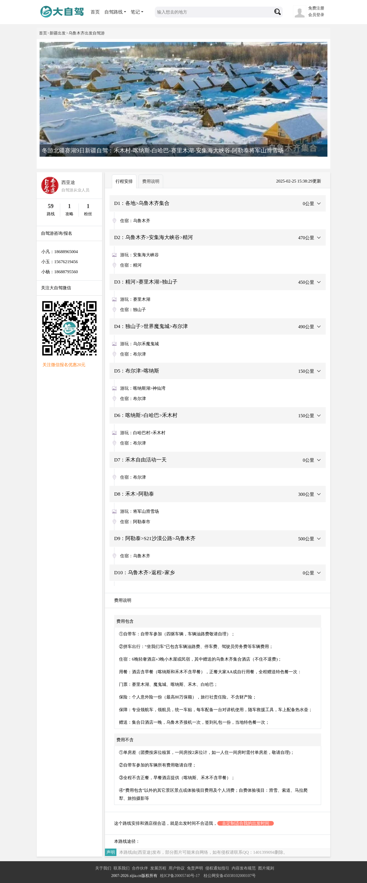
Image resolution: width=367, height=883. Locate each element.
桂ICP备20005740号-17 (180, 876)
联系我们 (122, 868)
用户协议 (177, 868)
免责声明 (195, 868)
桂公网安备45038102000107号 (230, 876)
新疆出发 (58, 33)
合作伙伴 (140, 868)
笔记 (135, 11)
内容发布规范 (244, 868)
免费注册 (316, 8)
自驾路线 (113, 11)
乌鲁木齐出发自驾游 (87, 33)
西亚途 (68, 182)
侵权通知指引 (217, 868)
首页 (95, 11)
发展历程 (158, 868)
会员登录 (316, 15)
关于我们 (103, 868)
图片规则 (266, 868)
